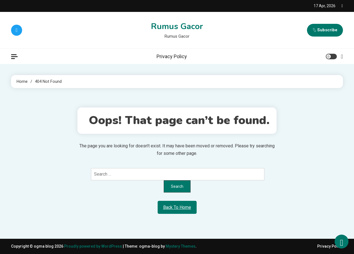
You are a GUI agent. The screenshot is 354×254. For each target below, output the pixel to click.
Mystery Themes (181, 246)
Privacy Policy (172, 56)
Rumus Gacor (177, 26)
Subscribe (325, 30)
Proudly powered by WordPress (93, 246)
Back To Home (177, 207)
